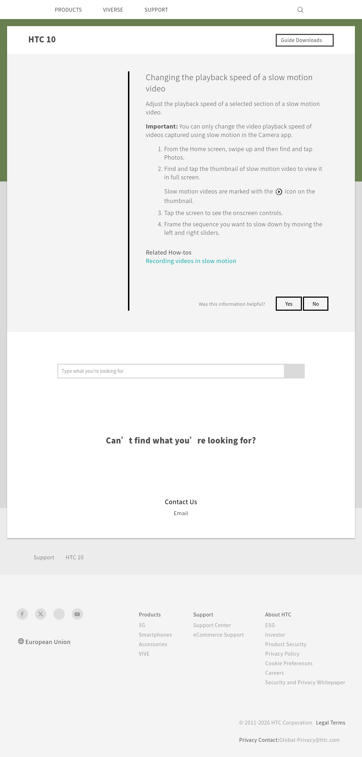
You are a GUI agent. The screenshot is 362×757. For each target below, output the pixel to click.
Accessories (141, 643)
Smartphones (143, 634)
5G (128, 624)
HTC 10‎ (77, 556)
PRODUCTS (70, 9)
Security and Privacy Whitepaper (302, 681)
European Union (50, 640)
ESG (264, 624)
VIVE (132, 653)
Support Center (202, 624)
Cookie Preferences (285, 662)
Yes (287, 303)
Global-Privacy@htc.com (308, 739)
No (315, 303)
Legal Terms (329, 722)
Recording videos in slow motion (194, 259)
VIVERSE (119, 9)
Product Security (281, 643)
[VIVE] (336, 10)
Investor (270, 634)
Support (45, 556)
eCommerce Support (210, 634)
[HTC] (25, 9)
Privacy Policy (277, 653)
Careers (269, 672)
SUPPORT (166, 9)
